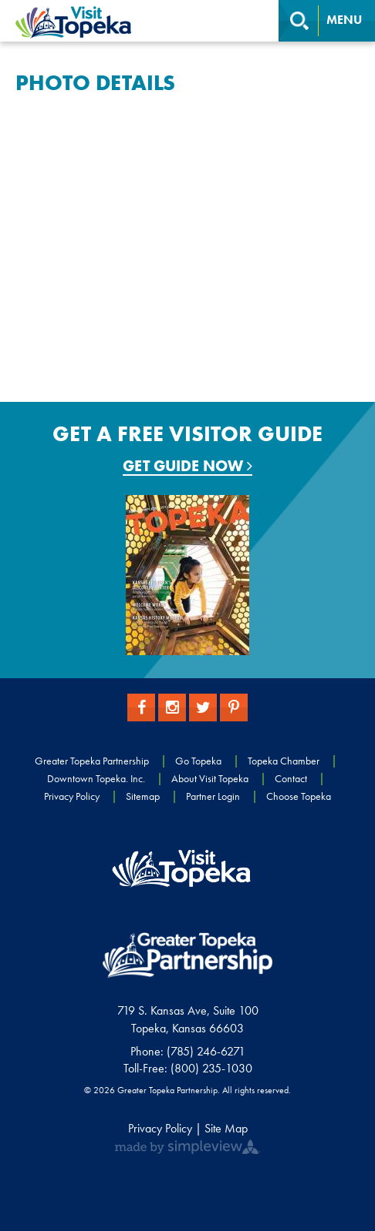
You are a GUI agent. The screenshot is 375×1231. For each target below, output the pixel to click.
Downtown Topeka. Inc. (96, 778)
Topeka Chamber (283, 761)
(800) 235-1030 (211, 1068)
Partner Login (213, 796)
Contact (291, 778)
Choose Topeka (298, 796)
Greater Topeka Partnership (92, 761)
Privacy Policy (72, 796)
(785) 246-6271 (206, 1051)
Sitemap (143, 796)
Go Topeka (198, 761)
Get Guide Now (187, 466)
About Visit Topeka (209, 778)
